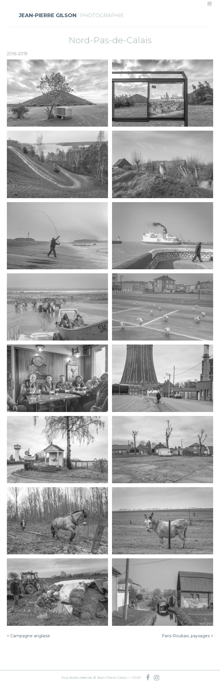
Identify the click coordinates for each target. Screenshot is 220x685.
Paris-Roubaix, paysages (186, 635)
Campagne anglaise (30, 635)
